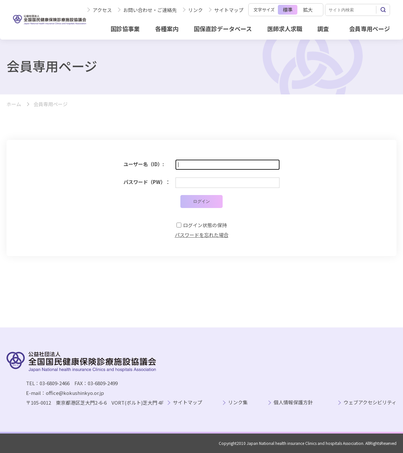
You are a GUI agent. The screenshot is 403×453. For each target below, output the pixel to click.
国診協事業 (125, 28)
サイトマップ (228, 9)
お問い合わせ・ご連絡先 (150, 9)
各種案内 (166, 28)
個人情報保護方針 (293, 402)
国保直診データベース (223, 28)
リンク (195, 9)
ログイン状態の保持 (205, 225)
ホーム (13, 104)
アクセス (102, 9)
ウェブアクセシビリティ (370, 402)
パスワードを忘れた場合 (201, 234)
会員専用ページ (369, 28)
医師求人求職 (284, 28)
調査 (323, 28)
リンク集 (238, 402)
